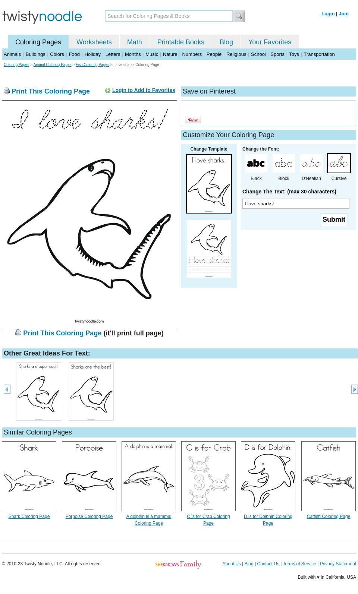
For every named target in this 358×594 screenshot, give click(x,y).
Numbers (192, 54)
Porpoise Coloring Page (89, 516)
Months (133, 54)
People (214, 54)
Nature (170, 54)
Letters (113, 54)
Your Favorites (269, 42)
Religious (236, 54)
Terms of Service (299, 563)
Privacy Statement (338, 563)
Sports (277, 54)
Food (74, 54)
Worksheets (94, 42)
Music (151, 54)
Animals (12, 54)
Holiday (93, 54)
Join (344, 13)
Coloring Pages (38, 42)
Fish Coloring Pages (92, 65)
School (258, 54)
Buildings (35, 54)
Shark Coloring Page (29, 516)
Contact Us (268, 563)
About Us (232, 563)
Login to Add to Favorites (143, 90)
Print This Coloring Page (51, 91)
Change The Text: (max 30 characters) (289, 192)
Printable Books (180, 42)
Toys (294, 54)
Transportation (319, 54)
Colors (57, 54)
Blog (226, 42)
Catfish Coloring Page (329, 516)
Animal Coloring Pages (53, 65)
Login (328, 13)
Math (134, 42)
